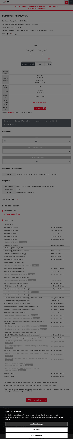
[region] (36, 423)
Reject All (36, 430)
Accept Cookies (36, 435)
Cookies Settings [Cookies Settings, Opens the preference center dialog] (36, 424)
